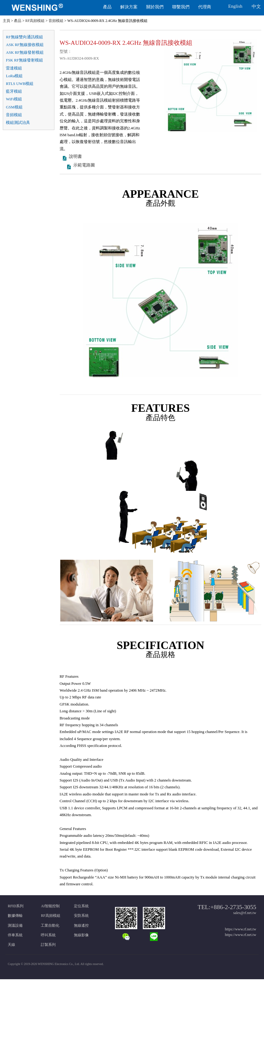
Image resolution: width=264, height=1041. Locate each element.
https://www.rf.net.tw (240, 929)
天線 (11, 944)
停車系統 (15, 935)
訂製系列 (48, 944)
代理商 (204, 7)
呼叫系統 (48, 935)
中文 (256, 6)
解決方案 (129, 7)
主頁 (6, 21)
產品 (107, 7)
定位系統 (81, 906)
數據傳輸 (15, 915)
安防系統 (81, 915)
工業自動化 (50, 925)
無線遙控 (81, 925)
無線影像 (81, 935)
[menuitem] (50, 7)
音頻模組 (56, 21)
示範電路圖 (84, 169)
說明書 (75, 160)
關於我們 (155, 7)
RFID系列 (15, 906)
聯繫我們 (180, 7)
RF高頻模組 (35, 21)
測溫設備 (15, 925)
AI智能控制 (50, 906)
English (235, 6)
